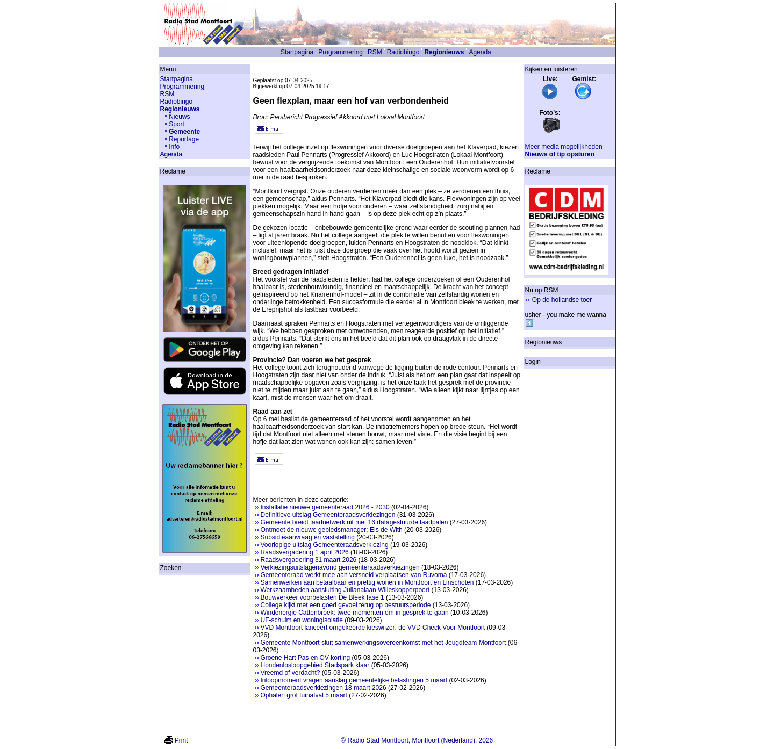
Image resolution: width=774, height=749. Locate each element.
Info (174, 146)
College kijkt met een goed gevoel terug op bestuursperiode (346, 605)
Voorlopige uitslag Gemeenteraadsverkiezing (325, 545)
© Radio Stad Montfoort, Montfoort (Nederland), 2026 (417, 740)
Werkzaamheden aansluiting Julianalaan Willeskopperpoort (345, 590)
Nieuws (179, 116)
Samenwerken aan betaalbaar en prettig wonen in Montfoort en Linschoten (367, 582)
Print (181, 740)
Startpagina (297, 52)
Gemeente (184, 131)
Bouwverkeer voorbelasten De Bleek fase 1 (322, 597)
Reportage (184, 139)
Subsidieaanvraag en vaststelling (308, 537)
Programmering (340, 52)
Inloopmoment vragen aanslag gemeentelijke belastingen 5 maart (354, 680)
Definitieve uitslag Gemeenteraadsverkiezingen (328, 514)
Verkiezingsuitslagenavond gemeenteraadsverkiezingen (340, 567)
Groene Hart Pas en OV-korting (305, 657)
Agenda (480, 52)
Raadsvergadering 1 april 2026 (305, 552)
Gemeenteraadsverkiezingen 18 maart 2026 (323, 688)
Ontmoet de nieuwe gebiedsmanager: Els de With (332, 530)
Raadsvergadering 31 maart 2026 (309, 560)
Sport (176, 124)
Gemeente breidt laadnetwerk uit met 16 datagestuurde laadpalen (354, 522)
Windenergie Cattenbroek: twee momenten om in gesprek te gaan (355, 612)
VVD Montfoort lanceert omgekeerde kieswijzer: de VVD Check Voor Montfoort (373, 627)
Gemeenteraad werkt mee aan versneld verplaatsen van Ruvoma (354, 575)
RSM (375, 52)
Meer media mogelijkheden (564, 146)
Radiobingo (403, 52)
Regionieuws (444, 52)
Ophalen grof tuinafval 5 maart (304, 695)
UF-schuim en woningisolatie (302, 620)
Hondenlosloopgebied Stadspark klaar (315, 665)
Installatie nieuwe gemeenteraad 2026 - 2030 (325, 507)
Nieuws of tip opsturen (559, 154)
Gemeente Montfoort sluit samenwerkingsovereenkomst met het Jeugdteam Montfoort (383, 642)
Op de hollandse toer (562, 300)
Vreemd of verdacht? (290, 672)
